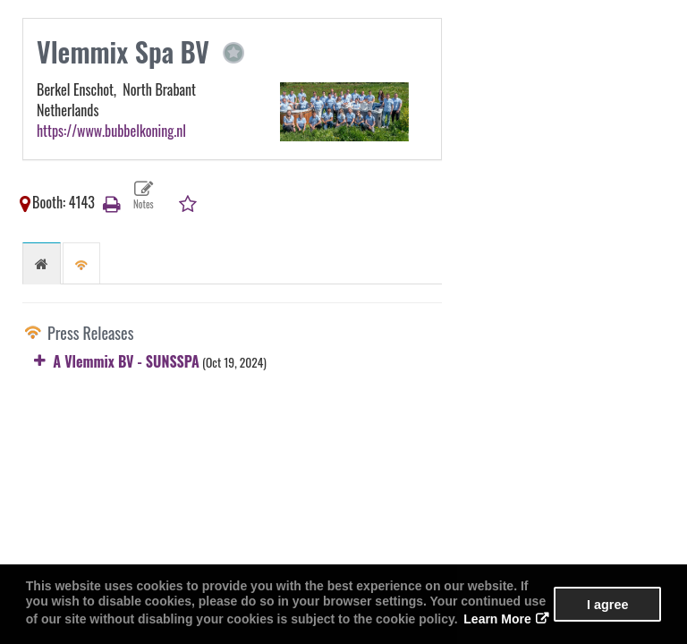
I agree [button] (607, 604)
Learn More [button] (496, 619)
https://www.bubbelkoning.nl (111, 130)
